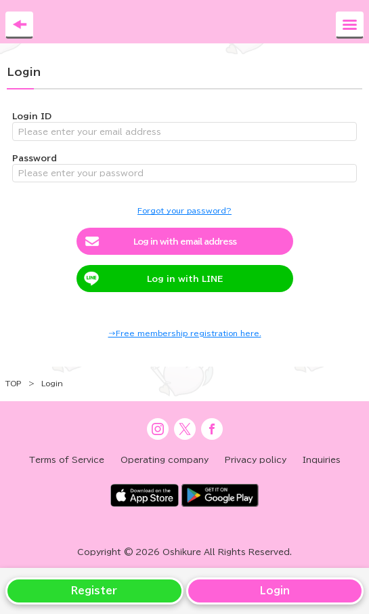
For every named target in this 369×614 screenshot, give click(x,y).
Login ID (31, 116)
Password (34, 158)
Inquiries (322, 459)
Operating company (165, 459)
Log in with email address (184, 241)
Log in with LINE (185, 278)
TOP (13, 383)
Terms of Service (66, 459)
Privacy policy (255, 459)
